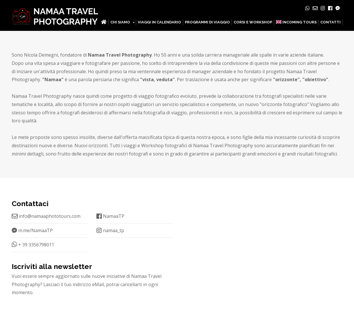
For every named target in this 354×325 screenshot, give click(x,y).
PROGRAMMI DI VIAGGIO (207, 22)
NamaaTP (110, 216)
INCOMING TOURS (296, 22)
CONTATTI (330, 22)
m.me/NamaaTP (32, 230)
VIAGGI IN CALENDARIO (159, 22)
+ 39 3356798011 (33, 245)
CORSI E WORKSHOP (253, 22)
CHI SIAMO (120, 22)
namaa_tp (110, 230)
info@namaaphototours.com (46, 216)
